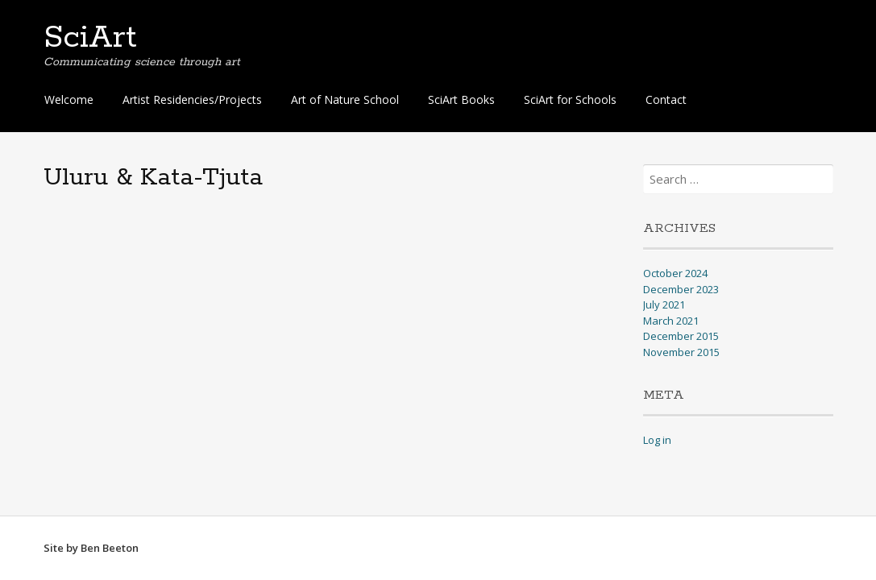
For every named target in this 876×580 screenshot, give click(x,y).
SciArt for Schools (570, 99)
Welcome (68, 99)
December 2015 (681, 336)
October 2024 (675, 273)
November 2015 (681, 352)
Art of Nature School (345, 99)
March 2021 (671, 320)
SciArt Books (461, 99)
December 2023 (681, 289)
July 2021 (664, 304)
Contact (666, 99)
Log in (657, 440)
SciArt (90, 38)
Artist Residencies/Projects (192, 99)
